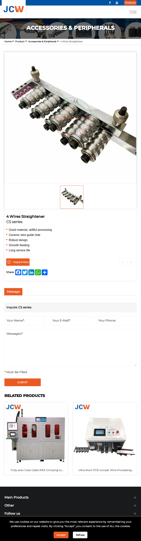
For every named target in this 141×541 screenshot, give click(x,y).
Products (130, 2)
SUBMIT (22, 382)
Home (7, 41)
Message (13, 291)
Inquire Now (21, 262)
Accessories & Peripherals (42, 41)
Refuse (80, 535)
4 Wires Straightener (71, 41)
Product (19, 41)
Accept (61, 535)
